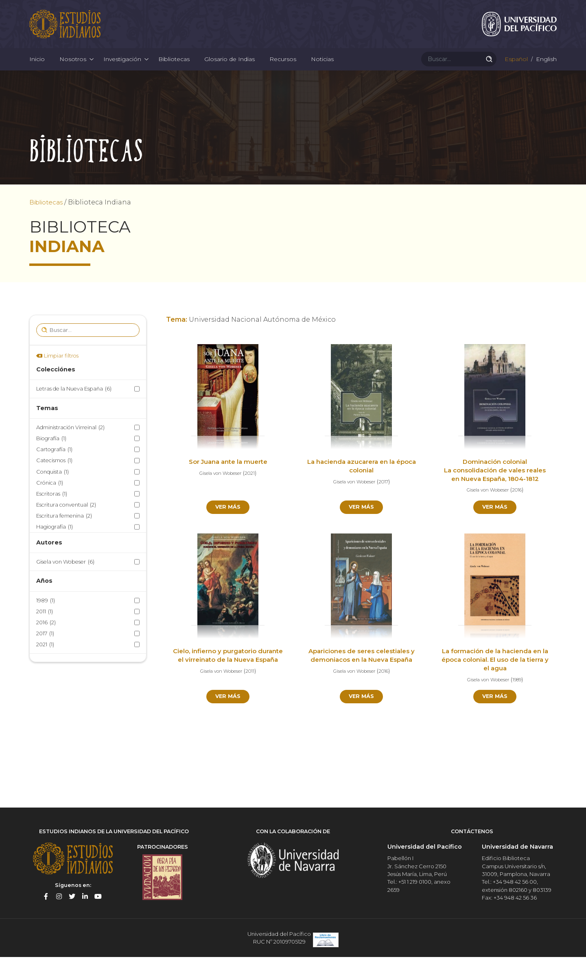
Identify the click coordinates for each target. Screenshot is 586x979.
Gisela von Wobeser (65, 583)
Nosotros (72, 73)
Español (515, 73)
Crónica (49, 504)
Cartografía (54, 471)
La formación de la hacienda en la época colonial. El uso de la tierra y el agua (495, 683)
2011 (44, 633)
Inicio (37, 73)
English (545, 73)
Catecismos (54, 482)
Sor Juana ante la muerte (228, 483)
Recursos (282, 73)
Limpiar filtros (61, 377)
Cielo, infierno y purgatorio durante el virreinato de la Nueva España (228, 683)
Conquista (52, 493)
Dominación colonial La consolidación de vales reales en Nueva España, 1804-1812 (494, 492)
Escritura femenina (64, 538)
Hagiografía (54, 549)
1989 (45, 622)
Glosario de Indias (229, 73)
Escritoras (51, 515)
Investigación (122, 73)
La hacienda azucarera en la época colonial (361, 488)
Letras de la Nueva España (74, 411)
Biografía (51, 460)
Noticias (322, 73)
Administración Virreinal (70, 449)
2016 (46, 644)
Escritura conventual (66, 526)
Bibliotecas (174, 73)
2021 (45, 666)
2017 (45, 655)
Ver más (228, 529)
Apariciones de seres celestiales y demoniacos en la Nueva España (361, 683)
